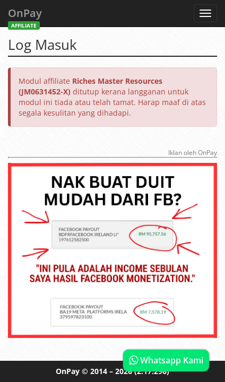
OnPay (25, 16)
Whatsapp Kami (166, 360)
